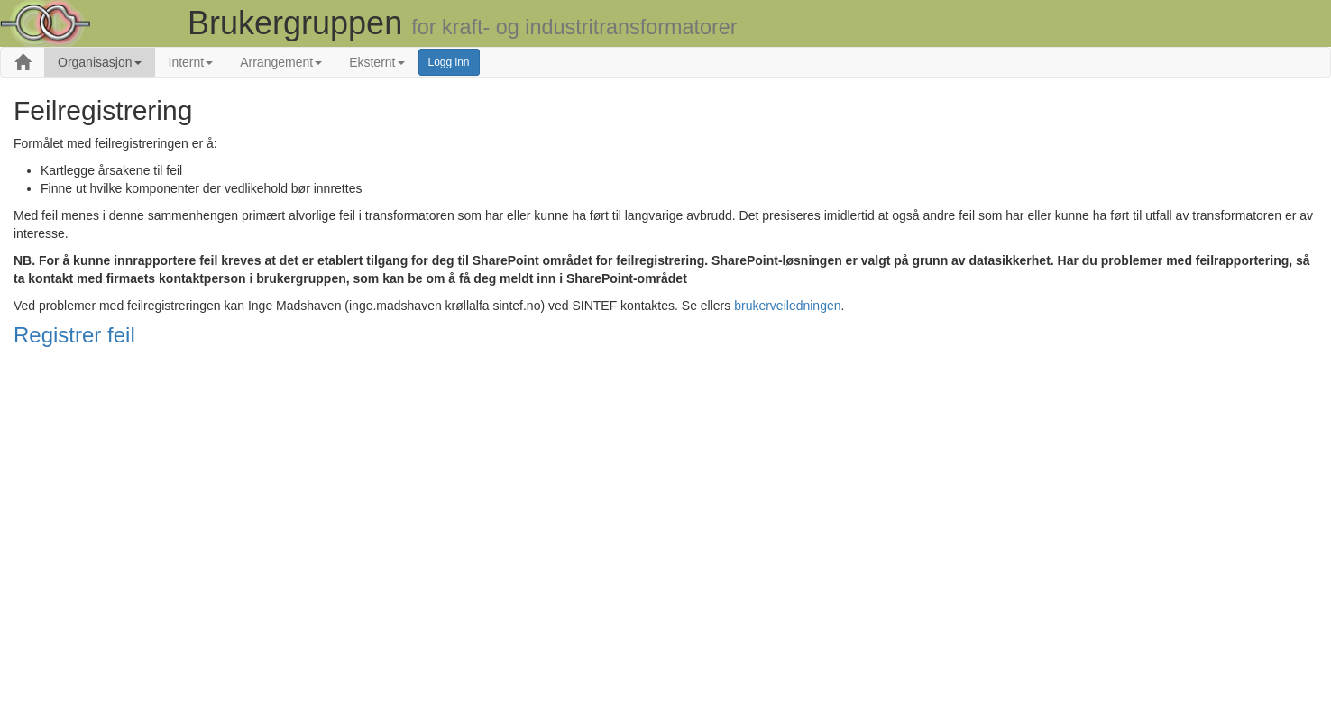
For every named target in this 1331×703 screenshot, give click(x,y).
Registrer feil (74, 335)
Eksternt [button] (376, 62)
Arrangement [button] (281, 62)
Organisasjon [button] (100, 62)
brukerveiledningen (787, 305)
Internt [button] (191, 62)
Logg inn (449, 62)
